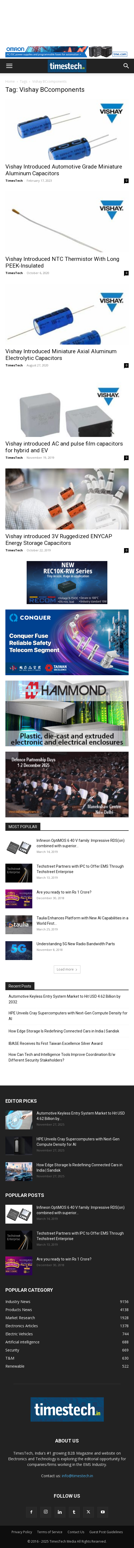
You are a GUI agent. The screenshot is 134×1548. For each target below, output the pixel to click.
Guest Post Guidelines (106, 1532)
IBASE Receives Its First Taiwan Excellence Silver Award (56, 1043)
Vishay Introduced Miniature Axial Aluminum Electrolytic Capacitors (61, 354)
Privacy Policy (22, 1532)
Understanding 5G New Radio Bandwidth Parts (76, 944)
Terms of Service (49, 1532)
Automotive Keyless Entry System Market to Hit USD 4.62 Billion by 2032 (65, 999)
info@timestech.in (77, 1475)
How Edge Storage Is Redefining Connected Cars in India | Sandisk (64, 1031)
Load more (67, 969)
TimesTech (14, 180)
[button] (9, 66)
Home (10, 81)
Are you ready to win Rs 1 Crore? (64, 892)
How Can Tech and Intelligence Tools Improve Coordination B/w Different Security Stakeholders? (62, 1057)
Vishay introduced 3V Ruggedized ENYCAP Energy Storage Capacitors (58, 539)
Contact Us (76, 1532)
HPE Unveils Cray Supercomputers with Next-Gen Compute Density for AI (68, 1016)
